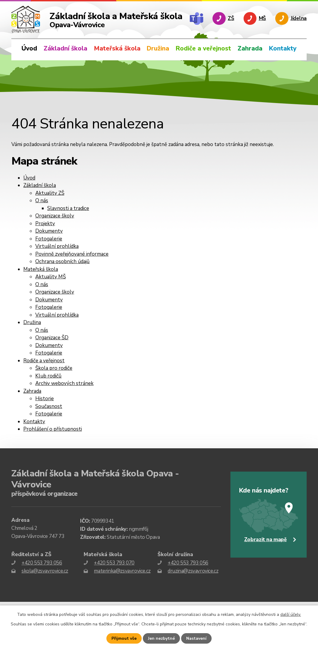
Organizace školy (54, 215)
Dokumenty (49, 231)
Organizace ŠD (51, 337)
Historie (44, 398)
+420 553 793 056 (42, 562)
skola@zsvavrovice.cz (45, 570)
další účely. (290, 614)
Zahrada (250, 48)
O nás (41, 200)
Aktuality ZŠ (49, 193)
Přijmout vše (124, 638)
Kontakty (282, 48)
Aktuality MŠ (50, 276)
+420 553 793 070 (114, 562)
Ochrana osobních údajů (62, 261)
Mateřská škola (117, 48)
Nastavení (196, 638)
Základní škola (65, 48)
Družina (158, 48)
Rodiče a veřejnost (203, 48)
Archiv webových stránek (64, 383)
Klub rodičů (48, 375)
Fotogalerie (48, 238)
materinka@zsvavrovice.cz (122, 570)
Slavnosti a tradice (68, 208)
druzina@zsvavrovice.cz (193, 570)
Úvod (29, 48)
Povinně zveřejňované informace (71, 254)
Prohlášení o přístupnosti (52, 429)
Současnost (48, 406)
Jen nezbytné (161, 638)
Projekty (45, 223)
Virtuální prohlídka (57, 246)
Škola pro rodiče (53, 368)
